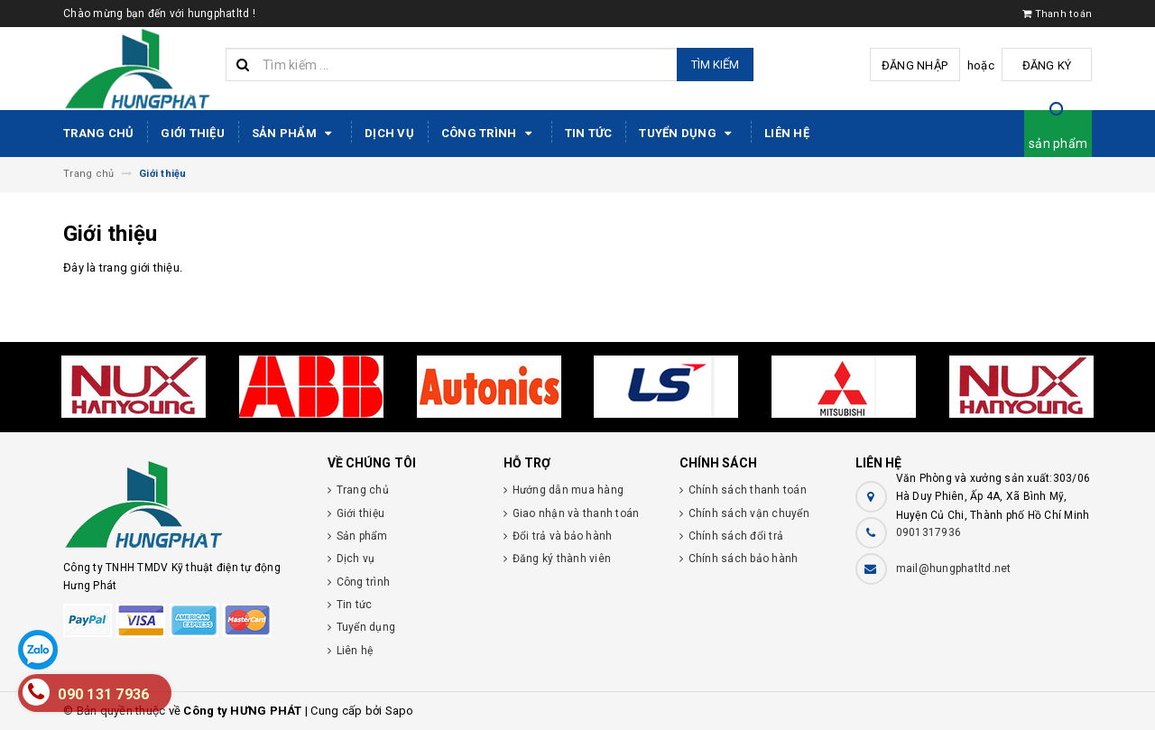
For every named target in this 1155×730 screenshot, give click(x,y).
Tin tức (589, 133)
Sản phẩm (294, 134)
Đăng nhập (914, 65)
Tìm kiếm (715, 64)
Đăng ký (1047, 65)
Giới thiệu (193, 133)
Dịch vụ (389, 133)
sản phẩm (1058, 143)
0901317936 (929, 532)
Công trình (489, 134)
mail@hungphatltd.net (954, 568)
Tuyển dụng (688, 134)
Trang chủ (98, 133)
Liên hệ (786, 133)
